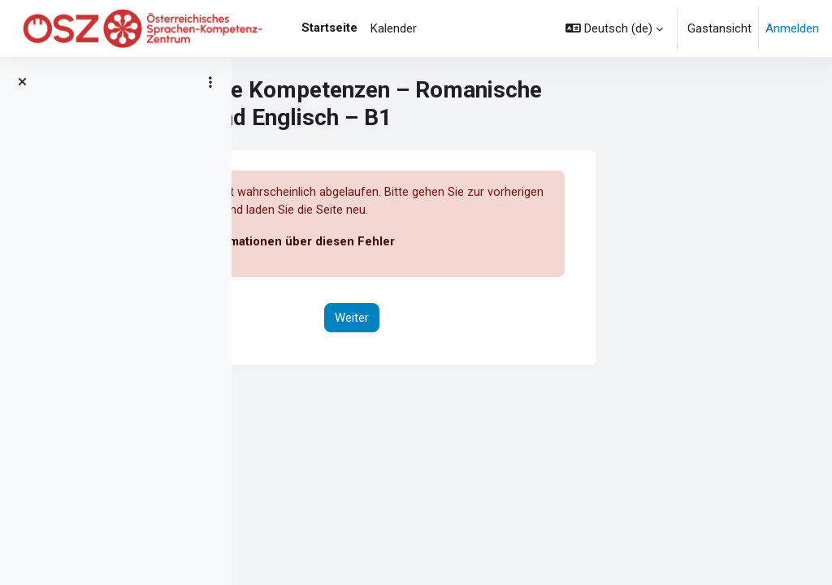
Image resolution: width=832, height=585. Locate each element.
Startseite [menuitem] (329, 27)
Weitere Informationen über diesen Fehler (457, 242)
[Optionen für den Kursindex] (210, 82)
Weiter (532, 317)
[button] (614, 28)
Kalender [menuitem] (393, 28)
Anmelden (792, 28)
